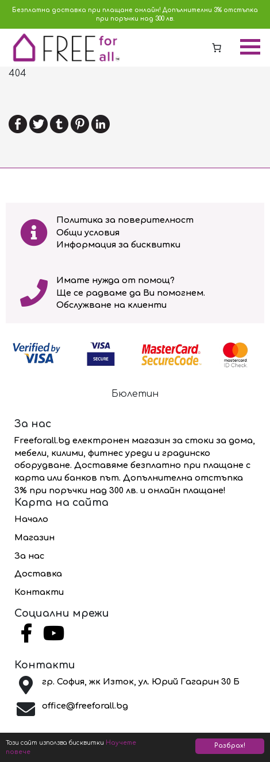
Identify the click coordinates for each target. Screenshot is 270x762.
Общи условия (87, 232)
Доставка (38, 573)
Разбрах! (229, 745)
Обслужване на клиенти (111, 305)
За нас (29, 555)
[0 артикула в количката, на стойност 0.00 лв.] (216, 47)
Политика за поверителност (125, 220)
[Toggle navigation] (250, 48)
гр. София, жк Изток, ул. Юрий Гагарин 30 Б (141, 681)
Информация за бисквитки (118, 244)
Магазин (34, 537)
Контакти (39, 592)
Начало (31, 519)
